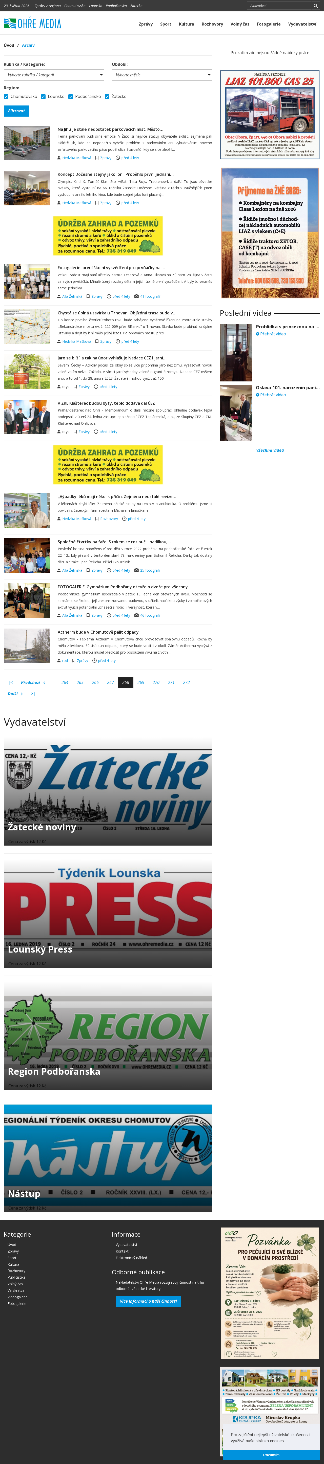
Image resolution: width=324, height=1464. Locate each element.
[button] (285, 1441)
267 (110, 682)
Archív (28, 45)
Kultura (186, 24)
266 (95, 682)
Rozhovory (212, 24)
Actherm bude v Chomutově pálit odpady (98, 632)
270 (156, 682)
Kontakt (122, 1251)
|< (10, 682)
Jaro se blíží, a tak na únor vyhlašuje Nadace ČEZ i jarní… (112, 358)
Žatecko (136, 5)
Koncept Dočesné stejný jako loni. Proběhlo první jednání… (116, 174)
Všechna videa (270, 450)
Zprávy (146, 24)
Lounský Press (40, 949)
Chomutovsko (75, 5)
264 (65, 682)
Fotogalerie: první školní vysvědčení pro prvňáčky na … (111, 267)
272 (186, 682)
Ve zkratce (16, 1290)
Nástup (24, 1193)
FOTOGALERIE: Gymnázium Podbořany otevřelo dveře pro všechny (123, 587)
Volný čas (240, 24)
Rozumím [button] (271, 1455)
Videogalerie (18, 1297)
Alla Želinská (72, 296)
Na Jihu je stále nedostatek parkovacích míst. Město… (110, 129)
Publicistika (17, 1277)
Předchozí (33, 683)
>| (33, 693)
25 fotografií (150, 570)
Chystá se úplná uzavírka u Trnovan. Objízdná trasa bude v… (117, 313)
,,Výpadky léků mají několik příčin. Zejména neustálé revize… (117, 496)
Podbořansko (116, 5)
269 (140, 682)
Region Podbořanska (54, 1071)
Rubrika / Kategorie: (24, 64)
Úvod (9, 45)
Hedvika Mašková (77, 157)
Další (15, 694)
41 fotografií (150, 296)
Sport (165, 24)
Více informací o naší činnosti (148, 1301)
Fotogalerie (269, 24)
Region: (11, 88)
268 (125, 682)
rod (65, 660)
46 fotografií (150, 615)
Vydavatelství (302, 24)
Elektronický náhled (131, 1257)
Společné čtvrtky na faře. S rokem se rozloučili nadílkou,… (114, 542)
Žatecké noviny (42, 827)
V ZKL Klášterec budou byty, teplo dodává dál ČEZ (106, 403)
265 (80, 682)
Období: (120, 64)
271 (171, 682)
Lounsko (95, 5)
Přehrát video (271, 334)
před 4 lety (130, 157)
